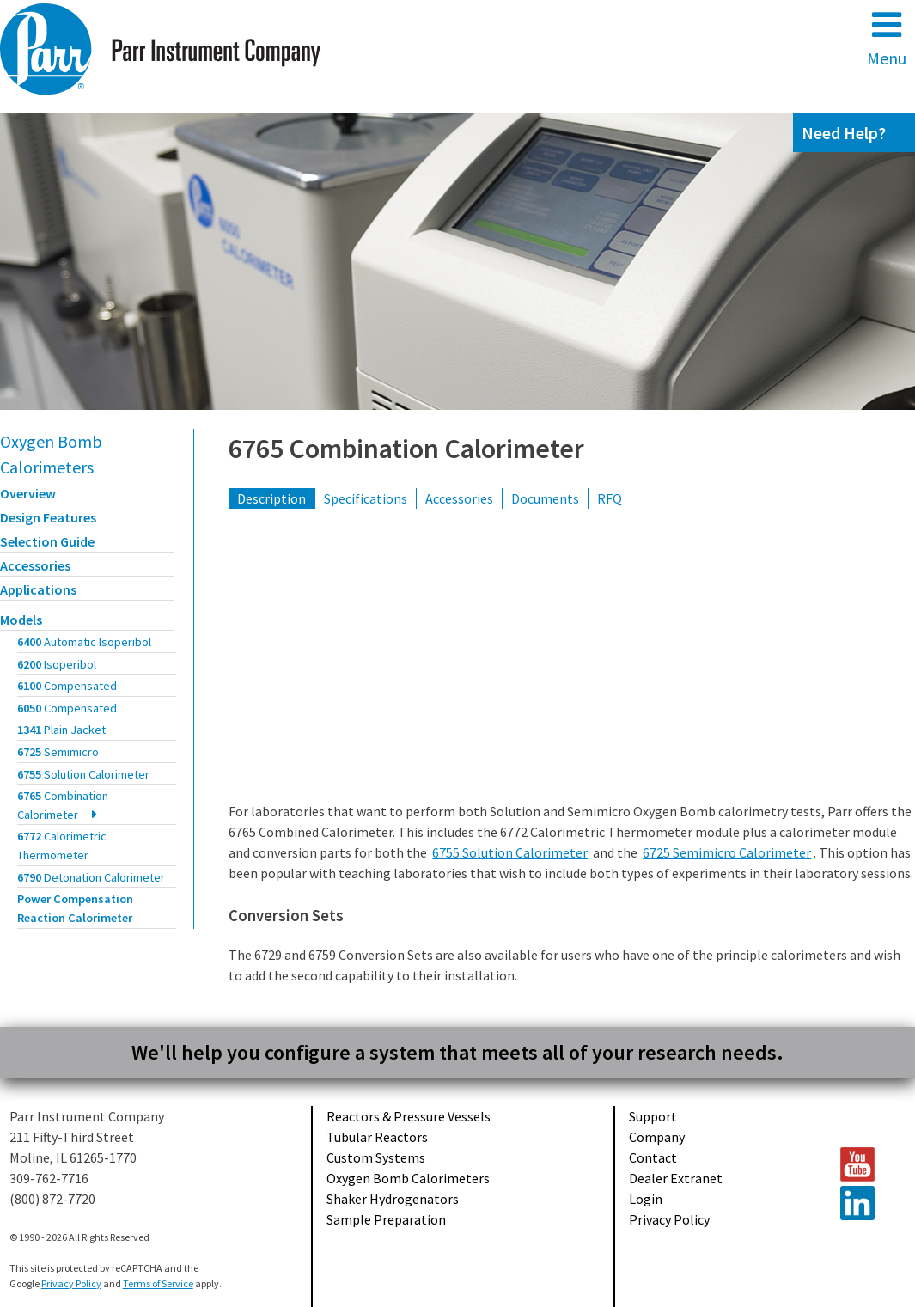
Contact (653, 1157)
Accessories (35, 565)
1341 (61, 729)
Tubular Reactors (377, 1136)
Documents (545, 498)
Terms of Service (158, 1283)
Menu (886, 38)
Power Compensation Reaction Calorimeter (75, 908)
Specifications (365, 498)
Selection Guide (47, 541)
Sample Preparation (386, 1219)
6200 (56, 664)
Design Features (48, 517)
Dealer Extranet (676, 1178)
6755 (83, 774)
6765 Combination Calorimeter (406, 448)
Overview (28, 493)
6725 (58, 752)
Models (21, 619)
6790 (91, 877)
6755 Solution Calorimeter (510, 852)
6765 (62, 805)
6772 (62, 845)
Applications (38, 589)
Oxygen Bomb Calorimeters (408, 1178)
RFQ (609, 498)
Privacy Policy (669, 1219)
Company (657, 1136)
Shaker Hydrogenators (392, 1198)
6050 (67, 708)
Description (271, 498)
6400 (84, 642)
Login (645, 1198)
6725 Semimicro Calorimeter (727, 852)
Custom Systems (375, 1157)
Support (653, 1116)
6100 (67, 685)
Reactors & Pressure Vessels (408, 1116)
